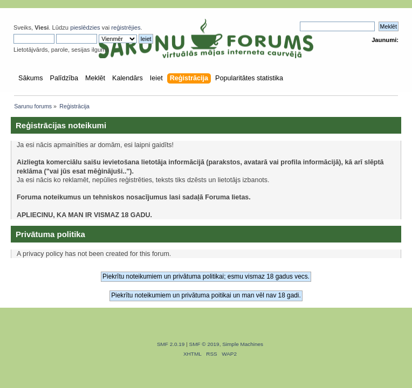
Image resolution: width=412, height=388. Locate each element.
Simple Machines (242, 344)
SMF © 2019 (204, 344)
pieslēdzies (85, 27)
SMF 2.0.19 (171, 344)
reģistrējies (125, 27)
